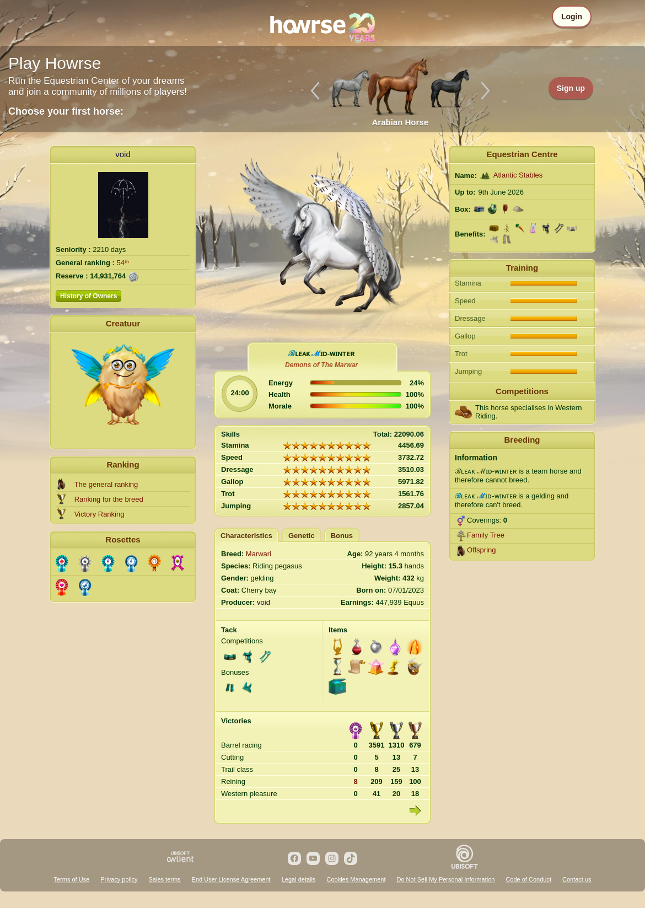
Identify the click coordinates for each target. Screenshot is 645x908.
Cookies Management (355, 879)
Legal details (299, 879)
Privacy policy (118, 879)
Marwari (258, 554)
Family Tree (485, 535)
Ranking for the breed (108, 499)
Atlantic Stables (518, 175)
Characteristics (246, 535)
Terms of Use (71, 879)
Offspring (481, 550)
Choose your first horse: (65, 111)
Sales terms (165, 879)
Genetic (301, 535)
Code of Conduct (528, 879)
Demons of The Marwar (321, 365)
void (123, 154)
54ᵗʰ (123, 263)
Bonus (342, 535)
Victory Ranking (99, 514)
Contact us (577, 879)
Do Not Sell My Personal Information (445, 879)
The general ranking (106, 484)
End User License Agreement (231, 879)
